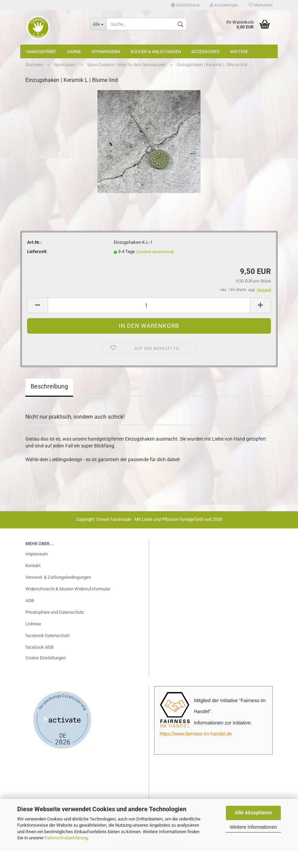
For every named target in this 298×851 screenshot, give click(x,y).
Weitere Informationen (253, 827)
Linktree (33, 623)
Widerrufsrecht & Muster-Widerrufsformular (67, 588)
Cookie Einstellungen (45, 657)
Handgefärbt (41, 51)
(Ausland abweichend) (155, 252)
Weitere (239, 51)
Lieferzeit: (37, 251)
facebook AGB (39, 647)
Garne (74, 51)
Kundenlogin (224, 5)
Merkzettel (261, 5)
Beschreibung (49, 386)
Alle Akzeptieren (253, 812)
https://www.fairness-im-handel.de (196, 733)
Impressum (36, 553)
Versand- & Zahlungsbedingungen (58, 577)
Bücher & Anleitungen (155, 51)
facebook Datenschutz (47, 635)
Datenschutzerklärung (66, 837)
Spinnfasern (105, 51)
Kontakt (33, 565)
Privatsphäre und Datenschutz (54, 612)
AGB (29, 600)
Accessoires (205, 51)
